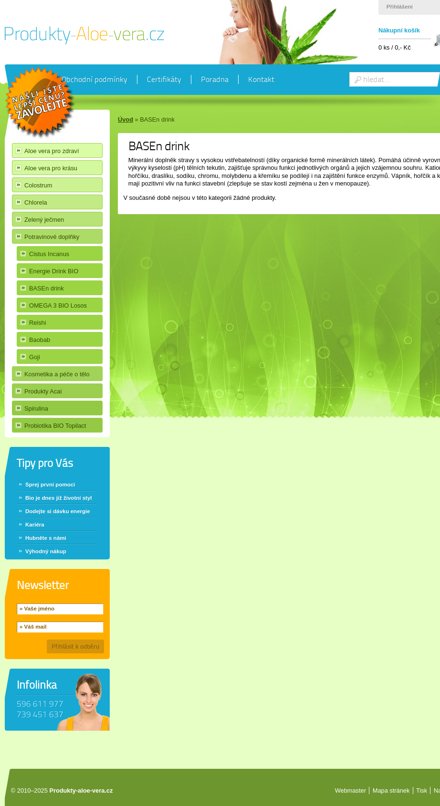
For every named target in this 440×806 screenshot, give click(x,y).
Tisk (421, 790)
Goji (34, 357)
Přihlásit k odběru (75, 646)
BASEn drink (46, 288)
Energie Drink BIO (53, 271)
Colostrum (38, 185)
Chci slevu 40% (40, 103)
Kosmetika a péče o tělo (57, 374)
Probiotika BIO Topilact (55, 425)
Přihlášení (400, 7)
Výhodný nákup (45, 551)
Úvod (125, 119)
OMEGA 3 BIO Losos (58, 305)
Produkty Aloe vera (84, 35)
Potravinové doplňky (51, 236)
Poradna (215, 79)
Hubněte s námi (45, 538)
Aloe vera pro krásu (50, 168)
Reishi (37, 322)
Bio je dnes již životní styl (58, 498)
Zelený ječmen (44, 219)
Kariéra (34, 524)
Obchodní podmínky (94, 79)
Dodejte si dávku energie (57, 511)
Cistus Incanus (49, 254)
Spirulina (36, 408)
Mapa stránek (391, 790)
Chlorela (35, 202)
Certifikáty (164, 79)
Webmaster (350, 790)
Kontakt (261, 79)
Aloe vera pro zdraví (51, 151)
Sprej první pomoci (50, 484)
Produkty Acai (43, 391)
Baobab (39, 339)
